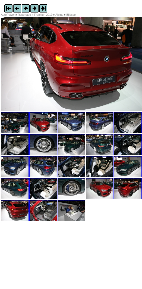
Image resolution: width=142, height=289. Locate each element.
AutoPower (8, 14)
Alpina (59, 14)
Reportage (24, 14)
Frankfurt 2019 (43, 14)
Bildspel (71, 14)
